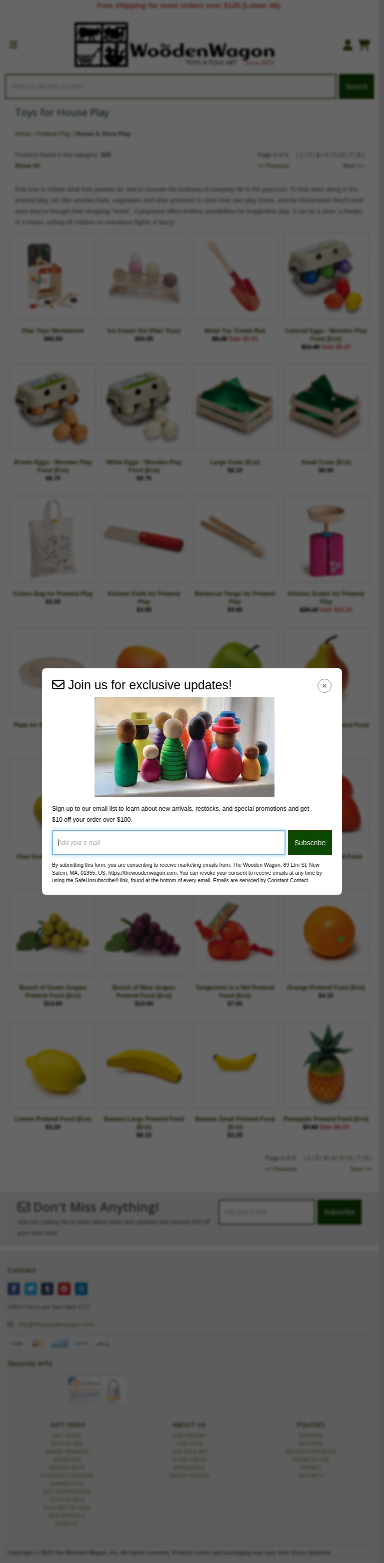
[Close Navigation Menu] (325, 685)
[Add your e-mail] (169, 842)
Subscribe (310, 843)
